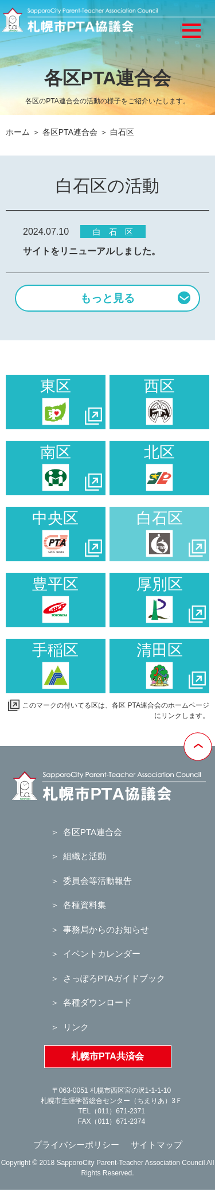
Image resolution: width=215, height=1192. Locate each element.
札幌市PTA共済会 (107, 1056)
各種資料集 (84, 905)
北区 (159, 468)
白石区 (171, 534)
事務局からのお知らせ (106, 929)
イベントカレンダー (101, 953)
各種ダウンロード (97, 1002)
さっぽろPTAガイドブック (114, 978)
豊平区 (55, 600)
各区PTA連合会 (69, 132)
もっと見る (135, 297)
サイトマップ (156, 1145)
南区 (71, 468)
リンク (76, 1027)
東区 (71, 402)
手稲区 (55, 666)
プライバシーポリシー (76, 1145)
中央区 (66, 534)
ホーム (18, 132)
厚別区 (171, 600)
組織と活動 (84, 856)
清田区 (171, 666)
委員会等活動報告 (97, 881)
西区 (159, 402)
